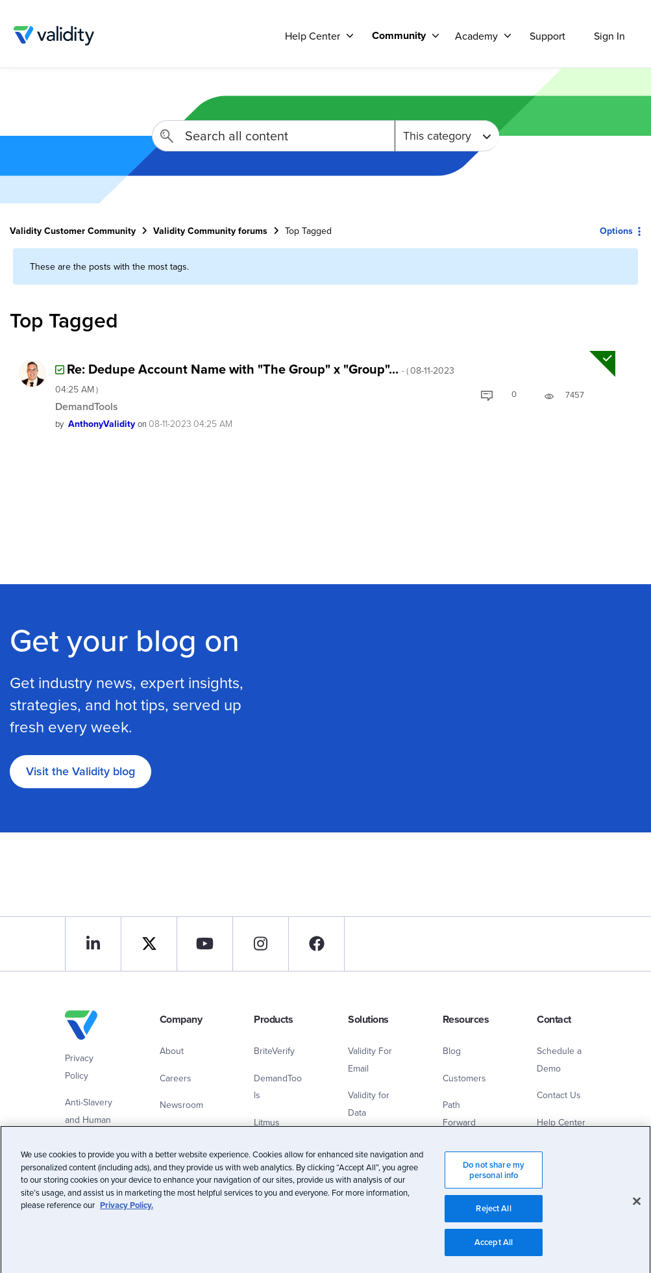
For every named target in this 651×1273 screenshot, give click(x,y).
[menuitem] (400, 35)
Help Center (561, 1122)
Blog (452, 1050)
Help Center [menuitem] (312, 36)
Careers (175, 1078)
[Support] (349, 35)
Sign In (609, 36)
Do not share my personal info (493, 1190)
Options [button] (616, 230)
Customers (464, 1078)
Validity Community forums (210, 230)
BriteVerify (274, 1050)
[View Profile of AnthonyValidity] (101, 423)
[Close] (636, 1222)
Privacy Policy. (126, 1226)
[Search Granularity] (447, 135)
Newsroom (181, 1104)
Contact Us (559, 1094)
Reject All (493, 1229)
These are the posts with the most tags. (109, 266)
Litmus (267, 1122)
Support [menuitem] (547, 36)
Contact (175, 1131)
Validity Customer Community (53, 35)
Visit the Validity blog (80, 771)
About (172, 1050)
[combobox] (273, 135)
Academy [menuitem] (476, 36)
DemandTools (86, 406)
